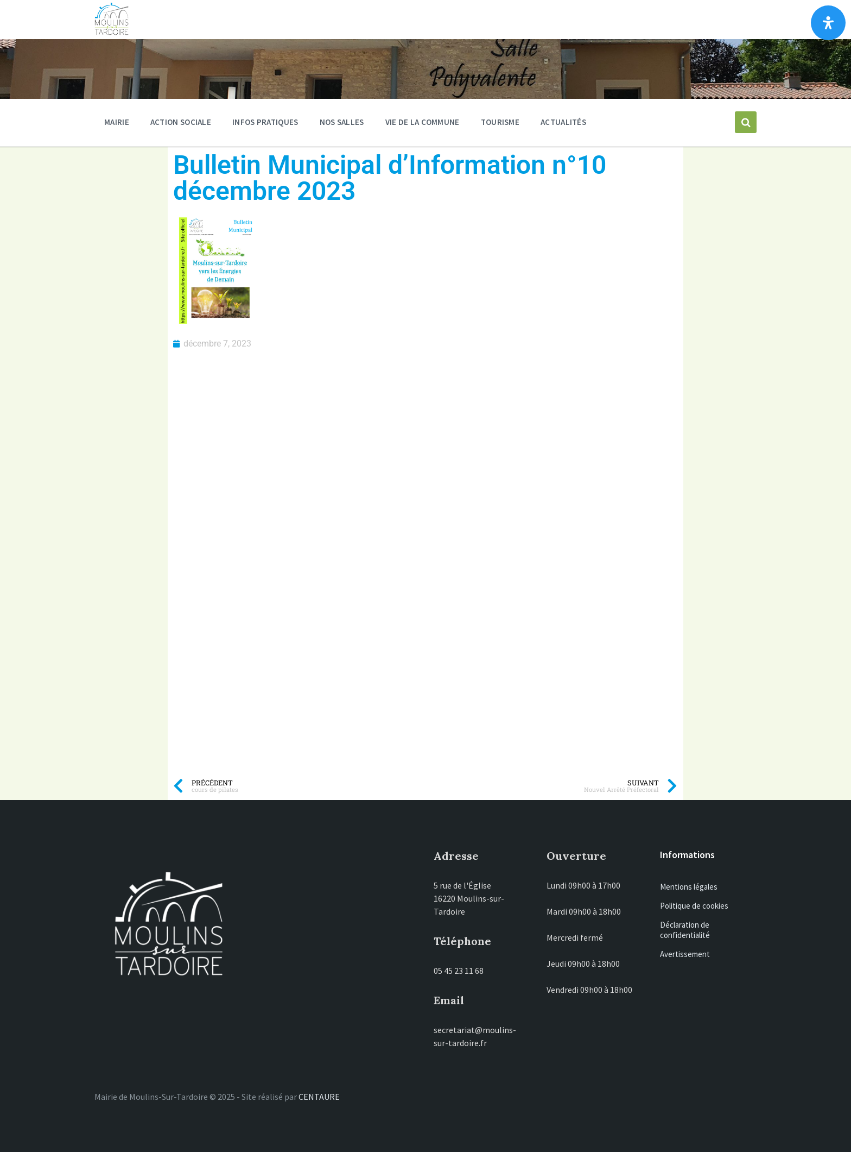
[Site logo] (111, 32)
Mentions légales (688, 887)
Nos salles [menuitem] (342, 122)
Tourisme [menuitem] (500, 122)
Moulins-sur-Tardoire (277, 19)
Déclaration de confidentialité (685, 930)
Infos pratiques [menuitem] (265, 122)
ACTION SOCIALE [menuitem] (180, 122)
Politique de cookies (694, 906)
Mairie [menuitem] (116, 122)
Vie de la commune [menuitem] (422, 122)
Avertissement (685, 954)
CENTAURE (319, 1096)
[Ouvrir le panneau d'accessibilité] (828, 22)
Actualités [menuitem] (563, 122)
